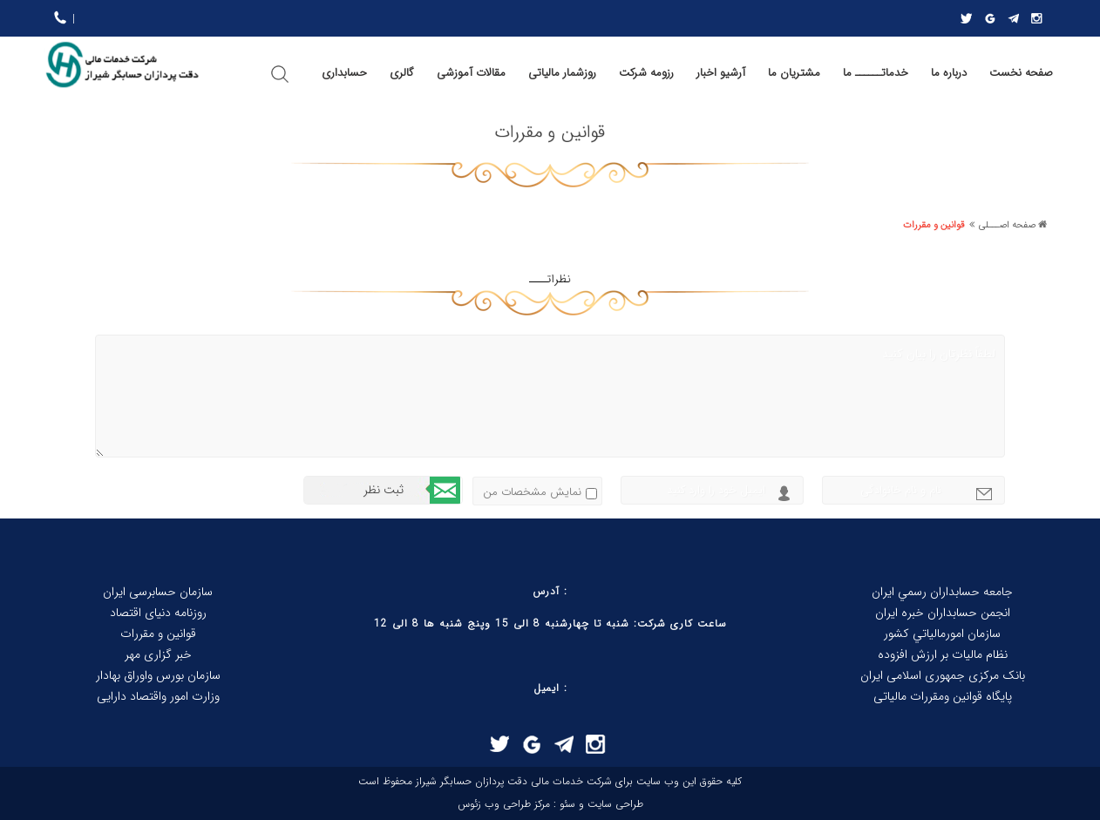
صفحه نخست (1021, 73)
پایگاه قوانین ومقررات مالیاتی (942, 696)
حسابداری (344, 73)
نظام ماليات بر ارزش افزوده (943, 654)
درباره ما (949, 73)
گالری (402, 73)
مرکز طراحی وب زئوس (504, 804)
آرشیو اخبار (720, 73)
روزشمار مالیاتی (562, 73)
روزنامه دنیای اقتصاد (158, 612)
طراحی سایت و (609, 804)
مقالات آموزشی (471, 73)
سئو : (562, 804)
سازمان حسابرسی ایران (158, 591)
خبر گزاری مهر (158, 654)
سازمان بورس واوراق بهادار (158, 675)
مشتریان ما (794, 73)
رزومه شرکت (646, 73)
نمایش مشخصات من (532, 492)
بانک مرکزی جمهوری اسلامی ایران (942, 675)
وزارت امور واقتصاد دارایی (158, 696)
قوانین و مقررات (934, 225)
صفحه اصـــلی (1007, 225)
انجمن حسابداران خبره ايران (942, 612)
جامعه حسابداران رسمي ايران (942, 591)
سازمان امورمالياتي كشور (942, 633)
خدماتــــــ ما (875, 73)
